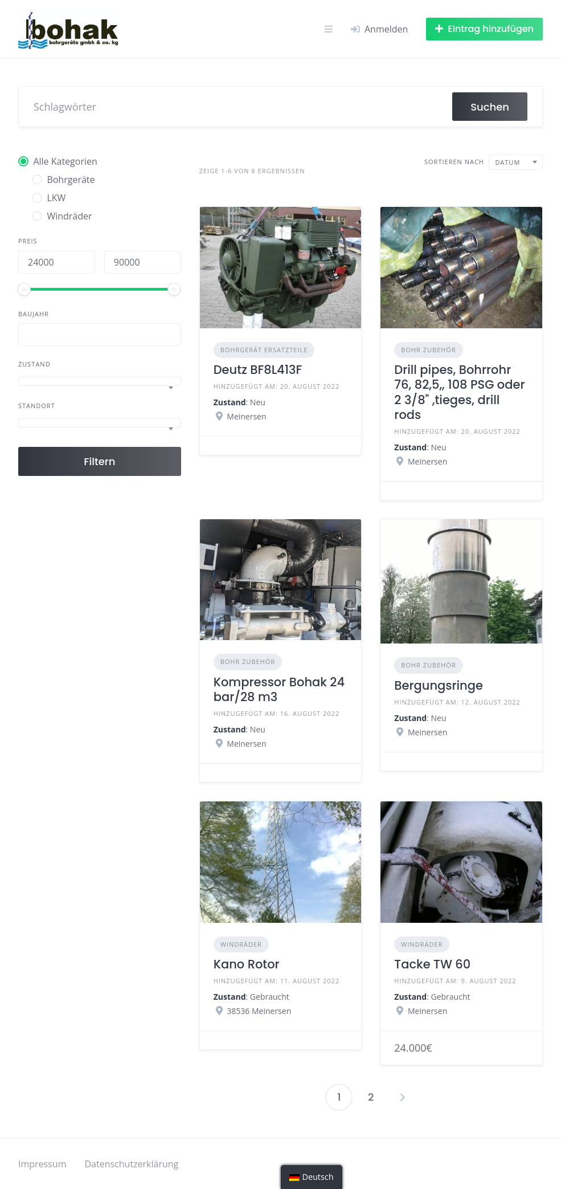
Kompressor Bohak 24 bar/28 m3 (279, 689)
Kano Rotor (247, 964)
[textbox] (100, 381)
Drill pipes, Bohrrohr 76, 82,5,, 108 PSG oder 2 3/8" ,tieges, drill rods (459, 392)
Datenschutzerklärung (131, 1164)
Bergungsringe (438, 685)
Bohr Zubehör (428, 349)
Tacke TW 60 (432, 964)
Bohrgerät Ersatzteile (264, 349)
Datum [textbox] (507, 162)
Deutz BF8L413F (258, 369)
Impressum (42, 1164)
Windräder (241, 944)
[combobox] (99, 381)
